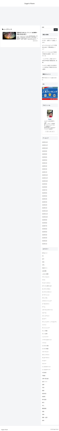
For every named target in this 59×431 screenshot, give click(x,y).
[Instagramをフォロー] (47, 131)
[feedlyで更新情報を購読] (52, 131)
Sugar (49, 119)
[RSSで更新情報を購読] (54, 131)
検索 (43, 27)
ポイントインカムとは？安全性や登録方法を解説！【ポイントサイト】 (49, 54)
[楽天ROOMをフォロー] (50, 131)
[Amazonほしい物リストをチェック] (49, 131)
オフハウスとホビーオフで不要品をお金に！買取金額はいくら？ (49, 47)
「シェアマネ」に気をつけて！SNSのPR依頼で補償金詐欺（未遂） (49, 60)
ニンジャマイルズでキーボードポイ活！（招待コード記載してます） (49, 40)
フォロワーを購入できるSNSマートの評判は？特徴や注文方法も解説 (49, 67)
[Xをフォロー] (46, 131)
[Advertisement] (29, 16)
